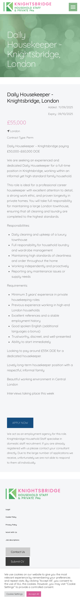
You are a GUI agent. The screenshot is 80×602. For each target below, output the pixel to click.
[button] (73, 7)
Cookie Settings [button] (14, 594)
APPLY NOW (20, 422)
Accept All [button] (34, 594)
